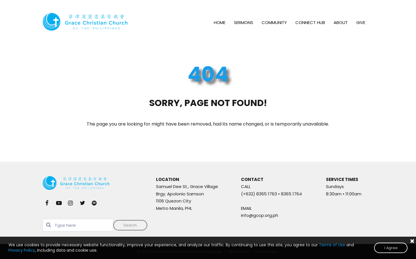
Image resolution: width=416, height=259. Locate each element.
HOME (219, 22)
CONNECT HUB (310, 22)
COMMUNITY (274, 22)
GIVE (360, 22)
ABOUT (341, 22)
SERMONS (243, 22)
